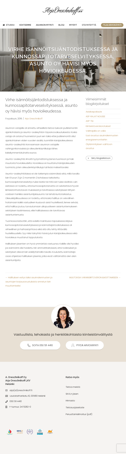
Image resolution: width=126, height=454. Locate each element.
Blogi (61, 25)
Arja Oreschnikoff (34, 118)
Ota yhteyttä (89, 25)
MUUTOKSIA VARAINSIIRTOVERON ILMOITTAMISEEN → (95, 277)
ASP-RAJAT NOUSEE (95, 116)
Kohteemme (25, 25)
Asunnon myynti (45, 25)
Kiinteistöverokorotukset (98, 126)
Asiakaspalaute (94, 111)
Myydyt (73, 25)
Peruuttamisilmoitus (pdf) (79, 414)
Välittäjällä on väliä (96, 130)
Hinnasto (70, 400)
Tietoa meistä (73, 387)
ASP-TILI (89, 121)
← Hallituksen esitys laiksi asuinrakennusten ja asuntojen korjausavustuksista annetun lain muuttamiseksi (28, 281)
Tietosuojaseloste (75, 407)
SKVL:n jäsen (72, 393)
